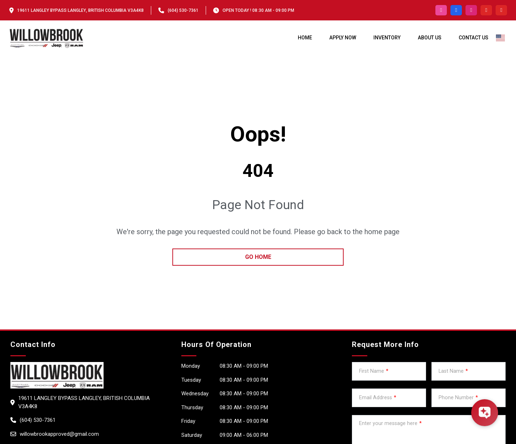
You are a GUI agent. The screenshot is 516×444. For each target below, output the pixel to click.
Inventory (387, 37)
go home (258, 257)
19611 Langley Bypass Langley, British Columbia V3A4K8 (80, 10)
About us (429, 37)
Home (305, 37)
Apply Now (342, 37)
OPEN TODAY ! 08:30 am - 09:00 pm (258, 10)
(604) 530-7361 (183, 10)
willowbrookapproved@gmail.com (59, 434)
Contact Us (473, 37)
